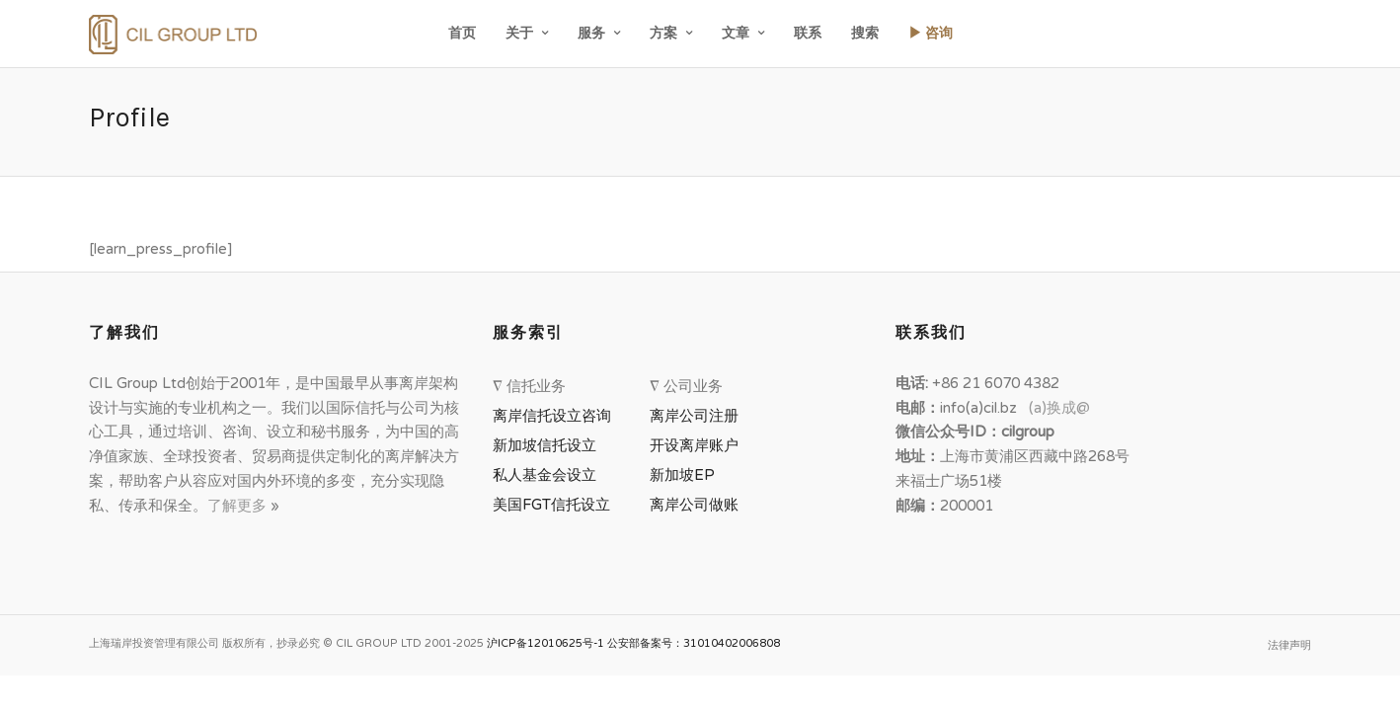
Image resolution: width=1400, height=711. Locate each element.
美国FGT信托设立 (555, 505)
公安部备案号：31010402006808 (693, 643)
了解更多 (239, 505)
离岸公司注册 (698, 416)
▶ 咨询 (930, 33)
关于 (519, 33)
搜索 (865, 33)
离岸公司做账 (694, 505)
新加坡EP (682, 475)
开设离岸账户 (694, 445)
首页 (462, 33)
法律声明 (1289, 645)
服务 (591, 33)
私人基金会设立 (544, 475)
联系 (807, 33)
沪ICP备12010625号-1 (545, 643)
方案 (663, 33)
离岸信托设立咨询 (556, 416)
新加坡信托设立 (548, 445)
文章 (735, 33)
